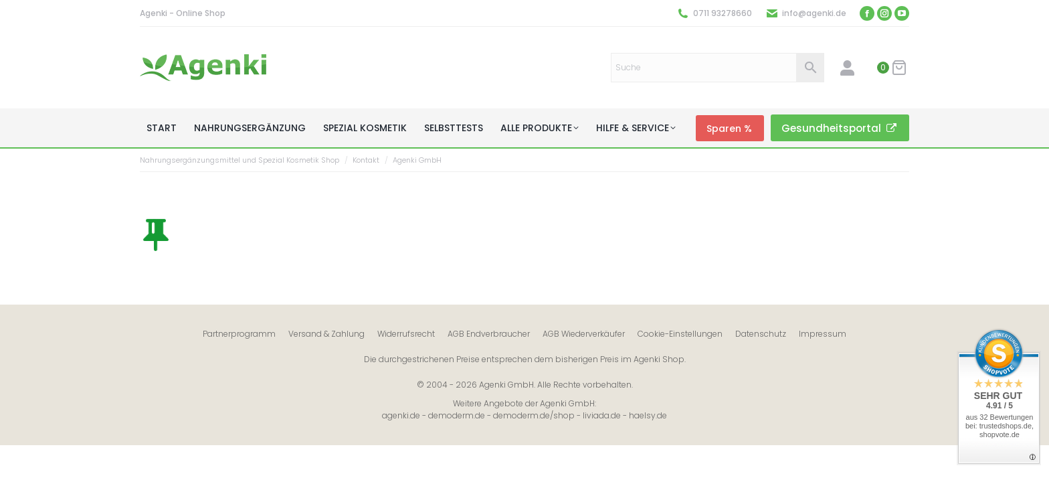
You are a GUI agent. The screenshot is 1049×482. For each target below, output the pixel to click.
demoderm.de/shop (534, 415)
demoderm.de (456, 415)
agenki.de (401, 415)
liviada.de (602, 415)
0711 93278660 (722, 13)
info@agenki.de (814, 13)
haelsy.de (648, 415)
